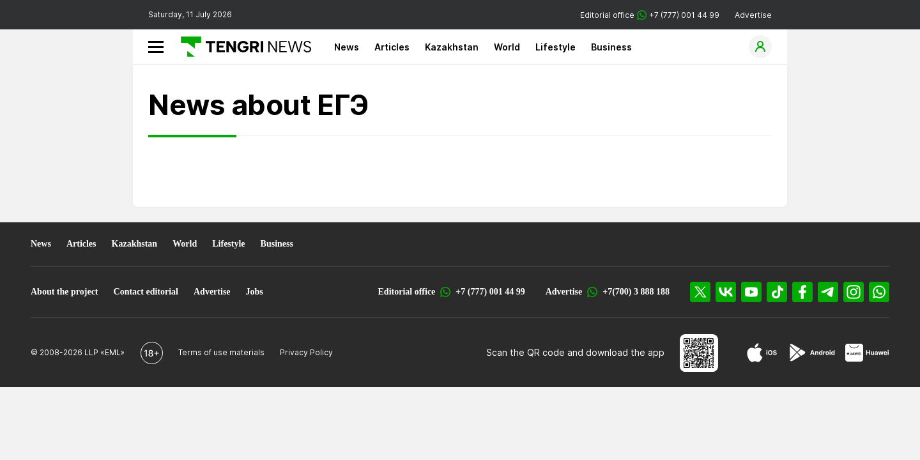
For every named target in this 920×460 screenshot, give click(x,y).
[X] (700, 292)
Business (611, 47)
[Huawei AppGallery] (867, 352)
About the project (64, 291)
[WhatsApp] (879, 292)
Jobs (254, 291)
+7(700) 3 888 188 (636, 291)
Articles (392, 47)
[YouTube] (751, 292)
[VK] (726, 292)
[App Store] (762, 352)
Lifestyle (555, 47)
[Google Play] (811, 352)
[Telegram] (828, 292)
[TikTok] (777, 292)
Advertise (753, 15)
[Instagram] (853, 292)
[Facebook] (802, 292)
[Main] (241, 46)
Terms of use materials (221, 352)
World (507, 47)
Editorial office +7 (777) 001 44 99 (649, 15)
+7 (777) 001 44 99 (490, 291)
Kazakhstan (452, 47)
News (346, 47)
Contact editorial (146, 291)
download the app (625, 352)
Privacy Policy (306, 352)
